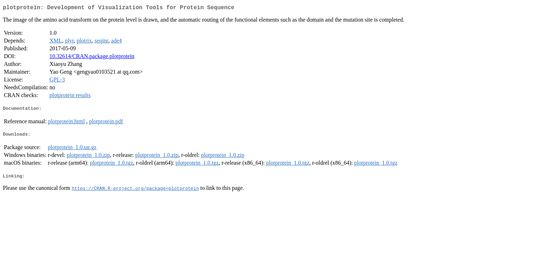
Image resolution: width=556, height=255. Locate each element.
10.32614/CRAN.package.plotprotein (91, 58)
